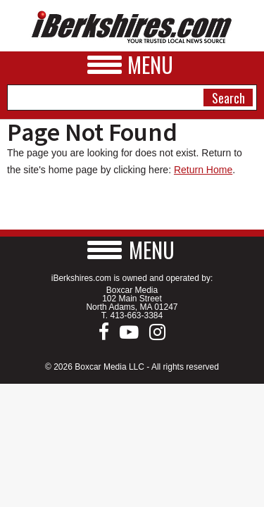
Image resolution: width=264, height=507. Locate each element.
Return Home (203, 169)
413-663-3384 (136, 315)
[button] (132, 250)
